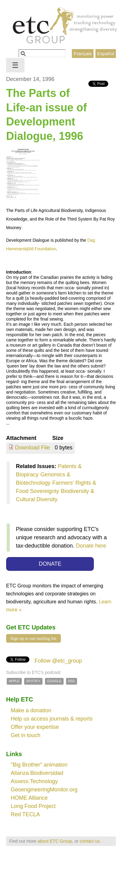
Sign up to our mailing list (33, 638)
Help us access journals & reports (52, 719)
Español (105, 53)
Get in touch (25, 735)
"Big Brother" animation (39, 765)
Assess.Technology (34, 781)
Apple (14, 681)
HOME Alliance (29, 798)
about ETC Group (55, 841)
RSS (71, 681)
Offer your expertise (35, 727)
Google (54, 681)
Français (83, 53)
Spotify (33, 681)
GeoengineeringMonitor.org (44, 789)
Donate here (91, 546)
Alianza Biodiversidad (37, 773)
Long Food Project (33, 806)
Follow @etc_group (58, 661)
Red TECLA (25, 814)
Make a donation (31, 710)
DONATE (50, 564)
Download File (32, 447)
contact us (89, 841)
